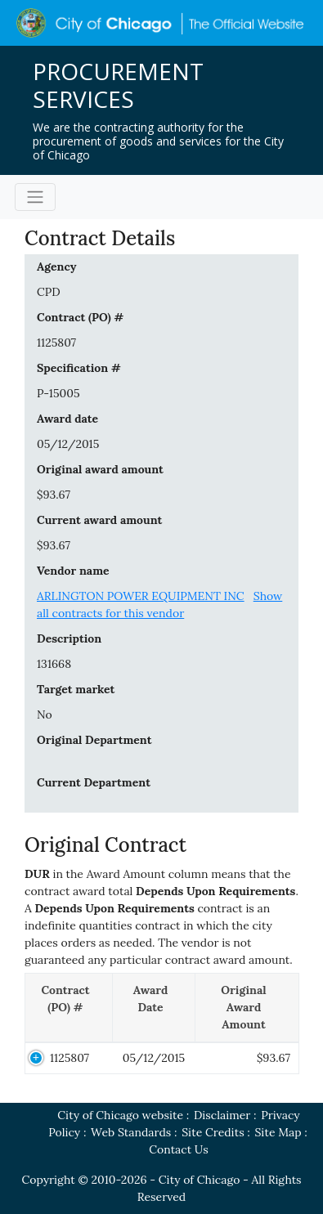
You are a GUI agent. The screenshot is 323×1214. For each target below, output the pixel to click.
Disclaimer (222, 1115)
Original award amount (100, 469)
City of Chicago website (120, 1115)
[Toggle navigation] (35, 197)
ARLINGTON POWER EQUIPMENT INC (140, 596)
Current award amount (99, 520)
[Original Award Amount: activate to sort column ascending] (247, 1008)
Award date (67, 418)
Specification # (79, 368)
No (44, 714)
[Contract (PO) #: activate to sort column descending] (69, 1008)
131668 (54, 663)
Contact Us (178, 1149)
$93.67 (53, 494)
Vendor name (73, 570)
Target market (75, 689)
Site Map (278, 1132)
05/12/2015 (68, 444)
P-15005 (58, 393)
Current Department (93, 782)
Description (69, 638)
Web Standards (131, 1132)
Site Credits (213, 1132)
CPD (49, 291)
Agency (56, 266)
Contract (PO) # (80, 317)
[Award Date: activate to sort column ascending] (154, 1008)
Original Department (94, 739)
